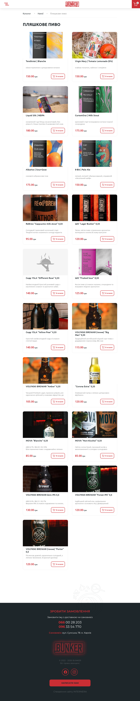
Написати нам (70, 683)
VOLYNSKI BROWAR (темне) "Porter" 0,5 (45, 550)
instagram (74, 672)
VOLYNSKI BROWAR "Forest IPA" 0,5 (93, 495)
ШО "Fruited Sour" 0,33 (87, 278)
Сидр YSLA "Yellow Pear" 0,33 (41, 332)
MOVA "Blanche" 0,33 (37, 440)
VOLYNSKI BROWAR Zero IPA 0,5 (42, 495)
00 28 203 (70, 622)
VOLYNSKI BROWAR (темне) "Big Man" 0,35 (92, 333)
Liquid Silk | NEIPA (35, 115)
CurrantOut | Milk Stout (87, 115)
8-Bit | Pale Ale (82, 169)
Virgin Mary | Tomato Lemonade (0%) (94, 61)
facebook (65, 672)
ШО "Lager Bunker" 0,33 (87, 224)
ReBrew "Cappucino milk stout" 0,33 (44, 224)
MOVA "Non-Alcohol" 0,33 (88, 440)
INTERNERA (80, 691)
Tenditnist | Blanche (36, 61)
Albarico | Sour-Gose (36, 169)
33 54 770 (70, 627)
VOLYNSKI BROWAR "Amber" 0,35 (43, 386)
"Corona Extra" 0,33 (85, 386)
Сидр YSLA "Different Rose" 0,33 (42, 278)
